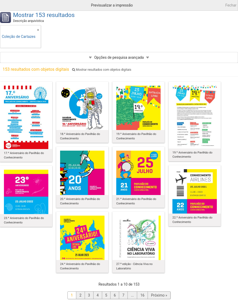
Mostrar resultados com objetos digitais (101, 70)
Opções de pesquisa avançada (119, 57)
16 (142, 295)
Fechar (230, 5)
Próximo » (159, 295)
